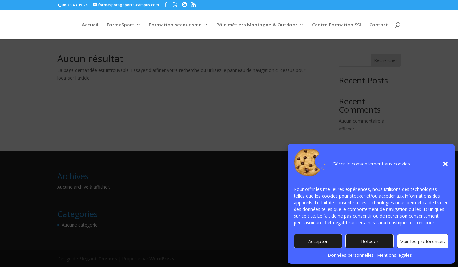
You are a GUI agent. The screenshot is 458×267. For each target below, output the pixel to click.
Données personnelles (351, 255)
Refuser (369, 241)
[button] (445, 164)
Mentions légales (394, 255)
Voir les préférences (422, 241)
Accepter (318, 241)
